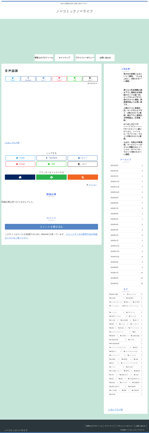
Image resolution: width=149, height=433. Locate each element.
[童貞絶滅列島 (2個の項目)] (125, 343)
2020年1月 (127, 240)
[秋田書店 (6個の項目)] (134, 298)
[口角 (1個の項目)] (113, 375)
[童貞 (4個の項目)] (127, 302)
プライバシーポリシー (125, 426)
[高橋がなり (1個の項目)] (125, 375)
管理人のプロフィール (94, 426)
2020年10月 (127, 192)
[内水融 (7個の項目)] (116, 298)
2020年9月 (127, 197)
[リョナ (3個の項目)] (123, 324)
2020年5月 (127, 219)
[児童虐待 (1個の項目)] (137, 390)
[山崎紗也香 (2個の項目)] (117, 340)
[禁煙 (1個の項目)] (125, 390)
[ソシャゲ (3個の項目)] (116, 312)
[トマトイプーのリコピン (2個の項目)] (120, 347)
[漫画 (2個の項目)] (112, 328)
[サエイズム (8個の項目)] (134, 294)
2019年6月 (127, 278)
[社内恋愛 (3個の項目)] (126, 320)
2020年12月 (127, 181)
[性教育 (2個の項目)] (126, 359)
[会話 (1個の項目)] (112, 379)
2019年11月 (127, 251)
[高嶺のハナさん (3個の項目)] (118, 316)
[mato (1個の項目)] (138, 375)
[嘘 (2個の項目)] (137, 332)
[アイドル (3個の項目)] (135, 316)
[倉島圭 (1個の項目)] (113, 382)
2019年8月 (127, 267)
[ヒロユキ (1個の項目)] (125, 382)
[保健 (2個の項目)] (138, 359)
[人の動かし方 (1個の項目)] (115, 371)
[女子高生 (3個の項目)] (137, 302)
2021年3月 (127, 165)
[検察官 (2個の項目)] (113, 336)
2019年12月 (127, 245)
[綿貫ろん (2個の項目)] (115, 351)
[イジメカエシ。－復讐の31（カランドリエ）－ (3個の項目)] (125, 307)
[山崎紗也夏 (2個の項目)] (136, 336)
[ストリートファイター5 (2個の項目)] (131, 363)
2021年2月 (127, 170)
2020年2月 (127, 235)
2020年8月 (127, 203)
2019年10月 (127, 256)
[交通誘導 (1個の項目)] (137, 382)
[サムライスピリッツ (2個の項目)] (119, 332)
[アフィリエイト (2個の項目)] (135, 328)
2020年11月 (127, 186)
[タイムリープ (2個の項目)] (117, 355)
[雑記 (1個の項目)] (122, 379)
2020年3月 (127, 229)
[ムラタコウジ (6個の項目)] (115, 302)
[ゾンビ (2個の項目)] (116, 367)
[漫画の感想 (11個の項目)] (117, 294)
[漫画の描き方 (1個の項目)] (117, 386)
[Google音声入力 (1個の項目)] (135, 379)
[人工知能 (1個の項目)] (114, 390)
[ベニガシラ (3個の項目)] (136, 324)
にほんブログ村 (12, 143)
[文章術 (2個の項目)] (124, 336)
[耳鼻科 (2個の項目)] (122, 328)
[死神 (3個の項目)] (113, 324)
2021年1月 (127, 176)
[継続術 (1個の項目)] (138, 371)
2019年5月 (127, 283)
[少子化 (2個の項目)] (135, 340)
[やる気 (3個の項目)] (113, 320)
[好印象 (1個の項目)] (125, 394)
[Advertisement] (74, 35)
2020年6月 (127, 213)
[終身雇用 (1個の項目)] (135, 386)
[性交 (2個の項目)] (114, 363)
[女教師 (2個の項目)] (114, 359)
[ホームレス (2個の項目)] (135, 355)
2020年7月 (127, 208)
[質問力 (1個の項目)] (128, 371)
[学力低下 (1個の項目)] (134, 367)
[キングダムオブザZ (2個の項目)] (133, 351)
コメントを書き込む (51, 226)
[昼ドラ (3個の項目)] (137, 320)
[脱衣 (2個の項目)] (137, 347)
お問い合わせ (140, 426)
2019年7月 (127, 272)
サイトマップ (109, 426)
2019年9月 (127, 262)
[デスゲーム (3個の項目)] (134, 312)
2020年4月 (127, 224)
